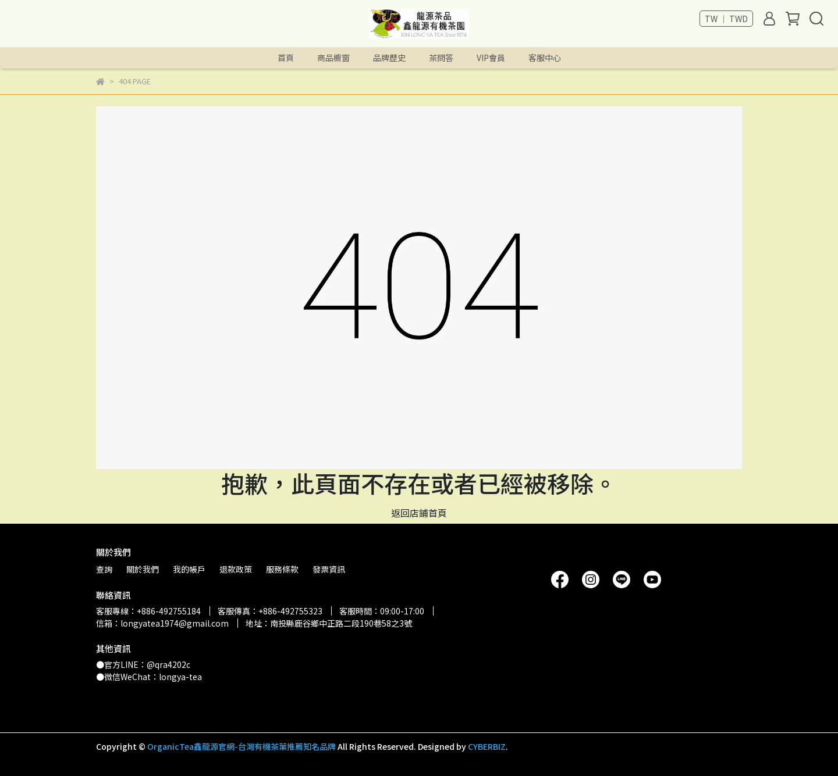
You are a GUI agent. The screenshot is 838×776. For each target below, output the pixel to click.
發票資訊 (329, 569)
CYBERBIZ (487, 746)
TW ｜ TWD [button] (726, 18)
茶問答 (441, 57)
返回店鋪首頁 (419, 513)
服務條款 (282, 569)
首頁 (286, 57)
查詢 (104, 569)
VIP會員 (491, 57)
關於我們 (142, 569)
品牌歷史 (389, 57)
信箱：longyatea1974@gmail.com (162, 623)
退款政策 (235, 569)
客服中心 (544, 57)
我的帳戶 (189, 569)
